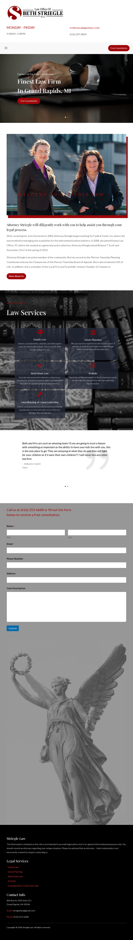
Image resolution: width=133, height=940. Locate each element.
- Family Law (13, 867)
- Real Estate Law (15, 876)
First (8, 537)
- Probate (11, 881)
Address (11, 573)
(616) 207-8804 (78, 34)
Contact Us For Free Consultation (35, 74)
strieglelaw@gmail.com (84, 28)
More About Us (16, 276)
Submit (13, 628)
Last (70, 537)
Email (11, 544)
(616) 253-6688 (21, 916)
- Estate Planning (15, 871)
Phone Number (15, 558)
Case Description (16, 588)
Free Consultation (28, 101)
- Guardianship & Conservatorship (23, 885)
